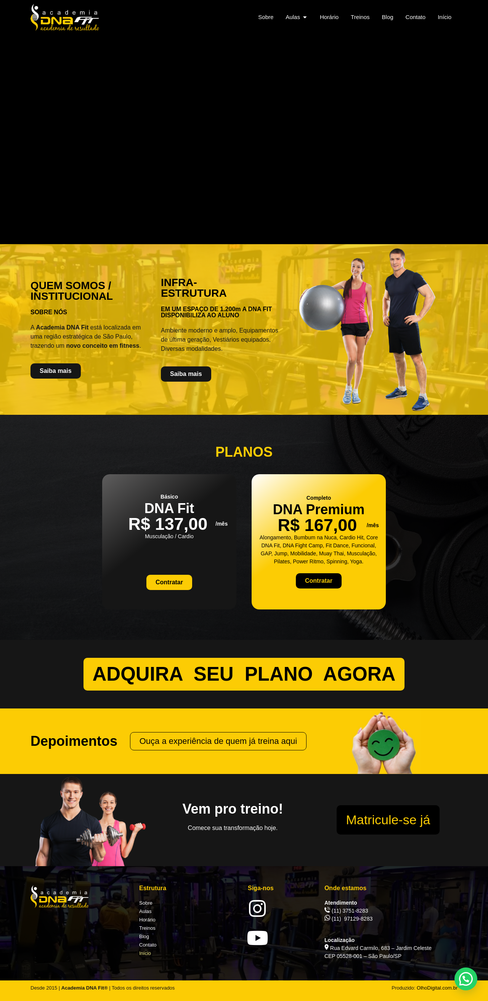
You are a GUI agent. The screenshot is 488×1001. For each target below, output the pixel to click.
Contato (148, 945)
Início (145, 953)
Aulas (145, 911)
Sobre (145, 903)
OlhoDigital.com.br (437, 988)
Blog (144, 936)
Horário (147, 920)
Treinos (147, 928)
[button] (465, 978)
